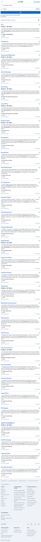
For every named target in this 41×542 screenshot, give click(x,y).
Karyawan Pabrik (6, 197)
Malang (2, 502)
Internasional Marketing (8, 55)
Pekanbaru (3, 503)
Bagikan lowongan (18, 531)
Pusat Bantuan (4, 531)
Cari (20, 12)
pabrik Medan (29, 489)
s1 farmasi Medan (17, 497)
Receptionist (4, 137)
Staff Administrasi (6, 167)
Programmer (4, 41)
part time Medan (30, 494)
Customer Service (6, 272)
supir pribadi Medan (31, 503)
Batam (2, 496)
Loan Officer (4, 103)
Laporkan (37, 37)
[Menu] (2, 2)
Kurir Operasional (6, 364)
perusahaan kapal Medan (19, 490)
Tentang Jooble (4, 530)
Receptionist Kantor (7, 467)
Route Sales (4, 87)
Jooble (8, 540)
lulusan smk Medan (31, 498)
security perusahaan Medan (20, 492)
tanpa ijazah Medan (31, 500)
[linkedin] (38, 524)
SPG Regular (4, 408)
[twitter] (35, 524)
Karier (2, 533)
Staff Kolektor (5, 240)
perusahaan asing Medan (19, 494)
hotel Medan (29, 505)
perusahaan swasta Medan (19, 496)
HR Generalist (5, 318)
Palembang (3, 491)
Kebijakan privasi (30, 535)
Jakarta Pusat (4, 498)
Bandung (3, 489)
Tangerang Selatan (5, 494)
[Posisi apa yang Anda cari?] (20, 5)
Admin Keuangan (6, 72)
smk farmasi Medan (18, 509)
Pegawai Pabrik (5, 453)
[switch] (39, 20)
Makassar (3, 492)
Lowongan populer (30, 530)
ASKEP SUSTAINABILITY (8, 423)
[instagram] (31, 524)
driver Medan (29, 496)
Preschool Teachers (7, 347)
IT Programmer (5, 182)
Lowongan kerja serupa (32, 531)
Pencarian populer (6, 484)
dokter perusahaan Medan (19, 502)
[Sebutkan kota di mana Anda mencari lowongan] (20, 9)
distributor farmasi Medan (19, 507)
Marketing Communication (8, 303)
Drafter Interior (5, 120)
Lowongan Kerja (17, 530)
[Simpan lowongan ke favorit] (39, 24)
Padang (2, 500)
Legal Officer (5, 393)
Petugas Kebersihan (7, 227)
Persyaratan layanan (31, 533)
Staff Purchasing (6, 440)
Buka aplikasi (37, 2)
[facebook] (27, 524)
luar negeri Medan (30, 491)
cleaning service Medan (32, 502)
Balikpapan (3, 505)
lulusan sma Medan (31, 492)
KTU (2, 24)
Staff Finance (5, 333)
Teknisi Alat (4, 286)
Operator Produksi (6, 257)
